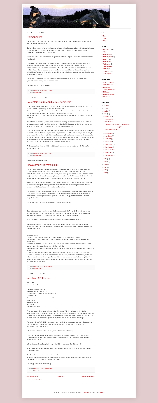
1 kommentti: (48, 153)
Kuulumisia (37, 92)
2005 (105, 170)
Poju (104, 36)
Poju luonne (107, 54)
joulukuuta (108, 116)
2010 (105, 114)
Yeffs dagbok (107, 73)
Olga (104, 41)
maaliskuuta (109, 150)
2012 (105, 108)
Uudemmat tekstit (32, 376)
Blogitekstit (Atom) (36, 380)
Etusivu (60, 376)
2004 (105, 173)
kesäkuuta (108, 141)
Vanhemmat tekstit (88, 376)
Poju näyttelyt (107, 57)
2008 (105, 161)
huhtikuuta (108, 147)
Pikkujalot (106, 92)
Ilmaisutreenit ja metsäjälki (42, 164)
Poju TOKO (107, 61)
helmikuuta (109, 152)
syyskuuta (108, 136)
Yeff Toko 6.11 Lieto (38, 278)
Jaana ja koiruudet (109, 89)
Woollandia (106, 97)
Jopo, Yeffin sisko (108, 82)
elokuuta (108, 139)
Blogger (102, 392)
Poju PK (105, 59)
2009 (105, 159)
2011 (105, 111)
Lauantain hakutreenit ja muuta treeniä (49, 102)
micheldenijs (85, 392)
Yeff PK (105, 69)
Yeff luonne (106, 64)
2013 (105, 105)
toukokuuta (109, 144)
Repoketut (106, 87)
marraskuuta (109, 119)
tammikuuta (109, 155)
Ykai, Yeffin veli (108, 85)
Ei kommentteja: (49, 266)
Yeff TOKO (37, 370)
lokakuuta (108, 133)
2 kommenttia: (48, 90)
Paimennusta (34, 37)
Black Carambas (108, 94)
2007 (105, 164)
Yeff (104, 38)
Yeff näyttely (107, 66)
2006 (105, 167)
